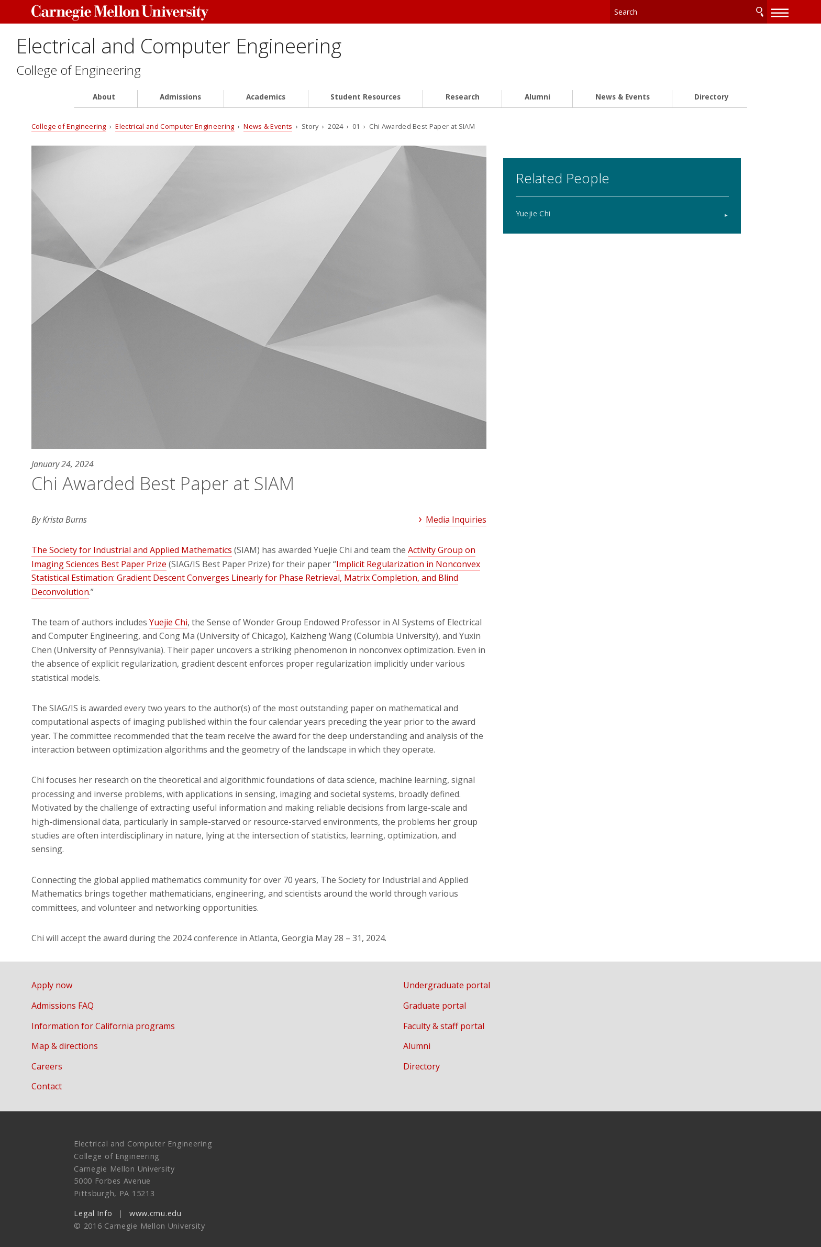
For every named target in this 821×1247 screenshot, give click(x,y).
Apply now (94, 974)
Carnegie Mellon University (158, 11)
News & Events (622, 106)
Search (717, 10)
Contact (89, 1075)
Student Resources (365, 106)
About (104, 106)
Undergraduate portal (467, 974)
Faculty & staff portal (464, 1014)
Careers (89, 1055)
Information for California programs (145, 1014)
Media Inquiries (447, 494)
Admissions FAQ (105, 994)
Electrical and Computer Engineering (288, 48)
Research (463, 106)
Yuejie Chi (565, 210)
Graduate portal (455, 994)
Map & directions (107, 1034)
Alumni (537, 106)
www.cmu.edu (155, 1202)
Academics (265, 106)
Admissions (180, 106)
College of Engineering (144, 78)
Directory (711, 106)
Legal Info (93, 1202)
